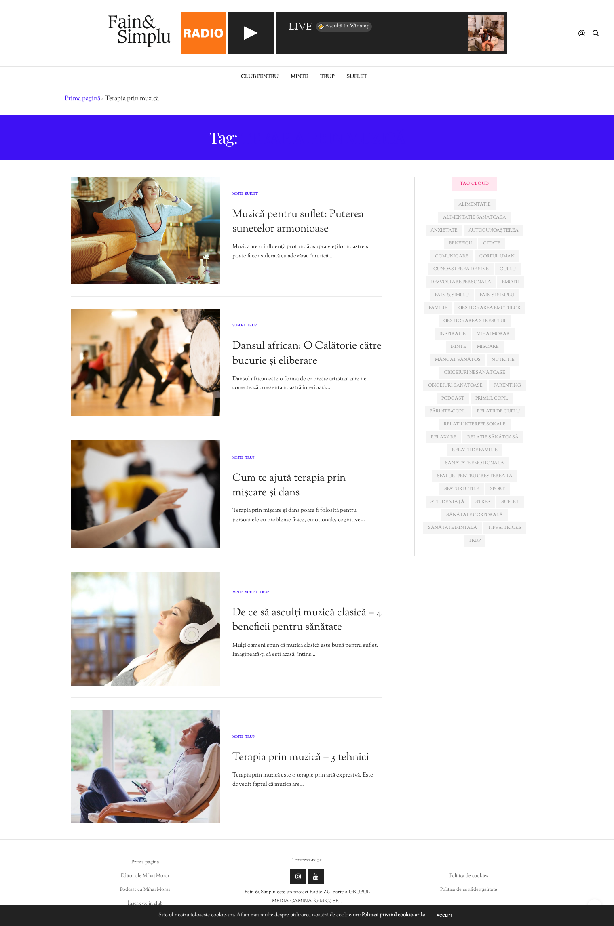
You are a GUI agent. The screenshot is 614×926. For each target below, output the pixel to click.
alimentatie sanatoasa (474, 217)
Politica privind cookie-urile (393, 915)
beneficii (460, 243)
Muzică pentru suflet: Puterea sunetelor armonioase (298, 221)
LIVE (300, 27)
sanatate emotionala (474, 463)
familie (438, 308)
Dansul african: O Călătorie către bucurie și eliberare (307, 353)
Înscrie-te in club (145, 903)
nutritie (503, 359)
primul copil (491, 398)
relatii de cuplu (498, 411)
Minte (299, 76)
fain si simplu (497, 295)
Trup (327, 76)
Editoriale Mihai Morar (145, 876)
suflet (510, 502)
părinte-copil (448, 411)
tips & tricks (504, 527)
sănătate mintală (452, 527)
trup (474, 540)
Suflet (356, 76)
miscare (488, 346)
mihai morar (493, 333)
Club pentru (260, 76)
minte (458, 346)
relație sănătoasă (493, 437)
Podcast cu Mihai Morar (145, 889)
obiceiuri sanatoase (455, 385)
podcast (452, 398)
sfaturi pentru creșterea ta (475, 476)
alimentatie (474, 204)
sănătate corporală (474, 514)
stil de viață (447, 502)
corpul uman (497, 256)
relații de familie (475, 450)
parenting (507, 385)
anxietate (444, 230)
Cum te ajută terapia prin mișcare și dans (289, 485)
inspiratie (452, 333)
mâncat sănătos (458, 359)
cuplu (508, 269)
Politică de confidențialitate (468, 889)
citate (491, 243)
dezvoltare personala (460, 282)
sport (497, 489)
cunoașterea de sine (461, 269)
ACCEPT (444, 915)
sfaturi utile (461, 489)
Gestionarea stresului (474, 321)
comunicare (451, 256)
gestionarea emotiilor (489, 308)
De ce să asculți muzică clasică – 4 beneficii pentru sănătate (307, 620)
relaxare (443, 437)
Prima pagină (82, 98)
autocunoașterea (493, 230)
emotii (510, 282)
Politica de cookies (468, 876)
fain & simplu (452, 295)
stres (482, 502)
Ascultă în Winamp (343, 27)
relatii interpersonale (475, 424)
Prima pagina (145, 862)
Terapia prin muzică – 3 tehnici (300, 757)
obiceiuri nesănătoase (474, 372)
